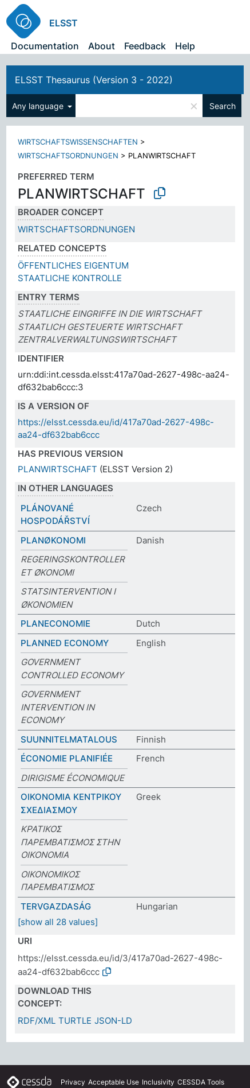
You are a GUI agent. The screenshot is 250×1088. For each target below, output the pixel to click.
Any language (39, 106)
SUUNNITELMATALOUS (69, 739)
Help (185, 46)
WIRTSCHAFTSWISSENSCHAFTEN (78, 141)
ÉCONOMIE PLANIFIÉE (67, 758)
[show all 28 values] (58, 921)
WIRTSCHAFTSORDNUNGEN (68, 155)
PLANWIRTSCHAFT (57, 469)
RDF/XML (36, 1020)
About (101, 46)
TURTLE (75, 1020)
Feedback (145, 46)
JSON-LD (113, 1020)
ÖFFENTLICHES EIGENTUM (73, 265)
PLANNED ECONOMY (65, 643)
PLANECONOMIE (55, 623)
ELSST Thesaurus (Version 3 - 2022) (94, 80)
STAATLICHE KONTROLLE (70, 278)
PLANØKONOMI (53, 540)
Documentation (45, 46)
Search (222, 106)
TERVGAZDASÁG (56, 906)
